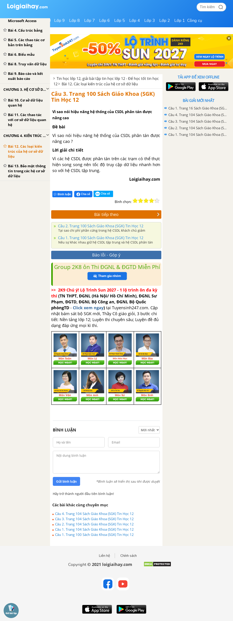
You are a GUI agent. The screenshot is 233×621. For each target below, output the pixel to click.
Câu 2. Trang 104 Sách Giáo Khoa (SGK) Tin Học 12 (94, 524)
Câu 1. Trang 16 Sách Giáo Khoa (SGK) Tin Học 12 (197, 108)
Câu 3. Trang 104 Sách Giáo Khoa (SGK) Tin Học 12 (94, 519)
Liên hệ (104, 555)
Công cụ (194, 20)
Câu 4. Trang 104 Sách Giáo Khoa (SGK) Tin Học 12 (94, 513)
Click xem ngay (88, 307)
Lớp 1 (179, 20)
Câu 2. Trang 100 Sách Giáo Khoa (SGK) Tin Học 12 (100, 225)
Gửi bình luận (66, 481)
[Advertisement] (198, 170)
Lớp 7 (89, 20)
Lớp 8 (74, 20)
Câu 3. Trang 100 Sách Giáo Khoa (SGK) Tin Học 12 (103, 96)
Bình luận (62, 194)
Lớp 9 (59, 20)
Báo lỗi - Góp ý (106, 255)
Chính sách (128, 555)
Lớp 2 (164, 20)
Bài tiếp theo (127, 214)
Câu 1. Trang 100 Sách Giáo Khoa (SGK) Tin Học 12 (100, 237)
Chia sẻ (83, 194)
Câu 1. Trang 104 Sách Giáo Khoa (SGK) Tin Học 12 (94, 529)
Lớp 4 (134, 20)
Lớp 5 (119, 20)
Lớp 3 (149, 20)
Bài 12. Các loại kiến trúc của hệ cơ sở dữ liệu (100, 83)
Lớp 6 (104, 20)
